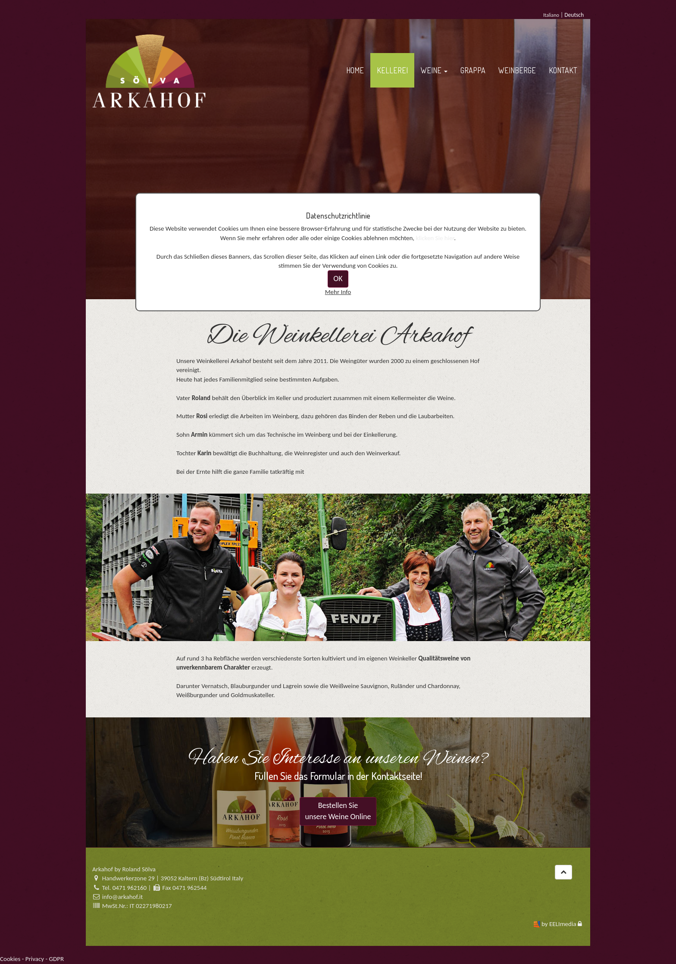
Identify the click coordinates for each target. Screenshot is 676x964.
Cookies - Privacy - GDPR (32, 959)
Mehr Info (338, 292)
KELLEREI (392, 70)
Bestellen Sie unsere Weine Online (338, 811)
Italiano (551, 15)
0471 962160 (130, 888)
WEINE (434, 70)
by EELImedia (558, 924)
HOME (355, 70)
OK (337, 278)
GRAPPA (472, 70)
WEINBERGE (517, 70)
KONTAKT (563, 70)
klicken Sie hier (435, 238)
